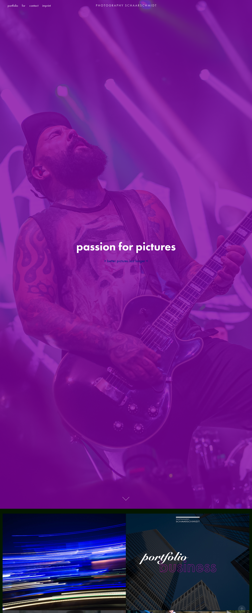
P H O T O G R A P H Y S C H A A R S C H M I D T (126, 5)
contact (33, 5)
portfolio (13, 5)
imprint (46, 5)
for (23, 5)
